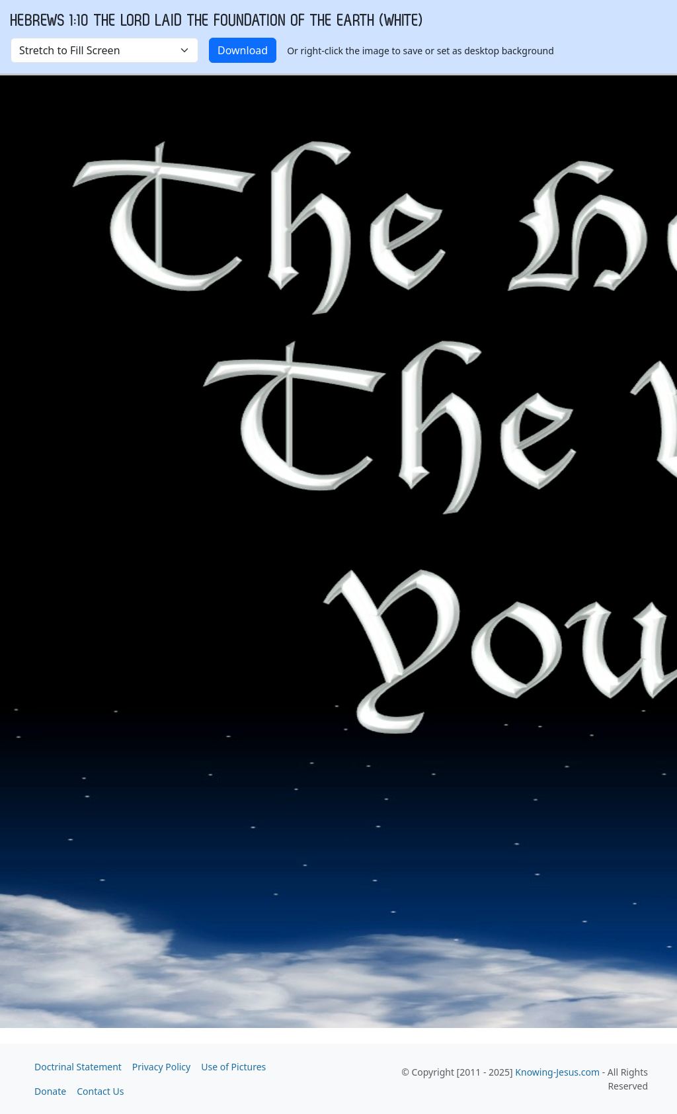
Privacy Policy (161, 1066)
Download (243, 50)
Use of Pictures (233, 1066)
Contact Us (100, 1091)
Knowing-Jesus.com (557, 1072)
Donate (50, 1091)
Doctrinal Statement (78, 1066)
